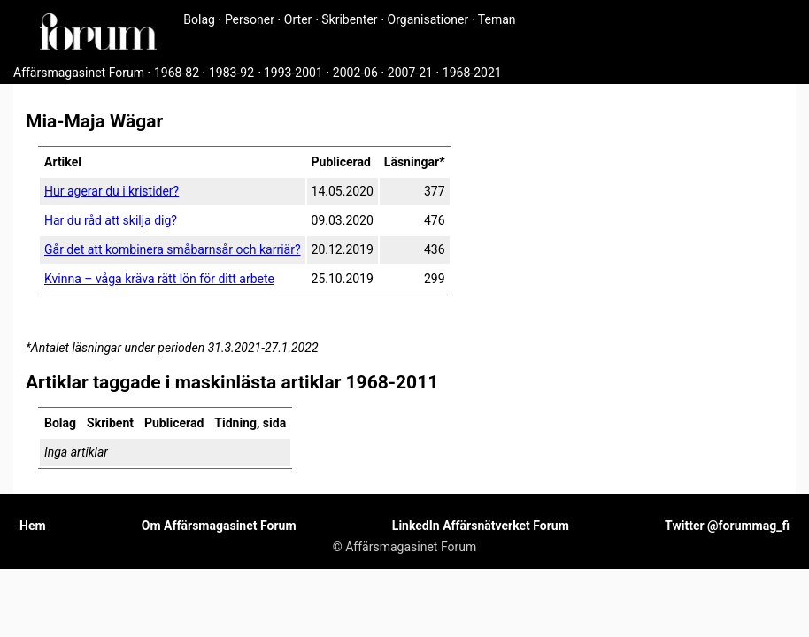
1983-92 (231, 72)
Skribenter (349, 19)
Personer (249, 19)
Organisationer (428, 19)
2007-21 (410, 72)
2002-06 (355, 72)
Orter (298, 19)
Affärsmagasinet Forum (78, 72)
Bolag (199, 19)
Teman (497, 19)
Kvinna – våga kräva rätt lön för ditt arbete (159, 279)
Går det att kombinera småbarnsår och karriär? (172, 249)
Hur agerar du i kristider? (111, 191)
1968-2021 (472, 72)
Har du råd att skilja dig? (110, 220)
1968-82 (176, 72)
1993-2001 (293, 72)
